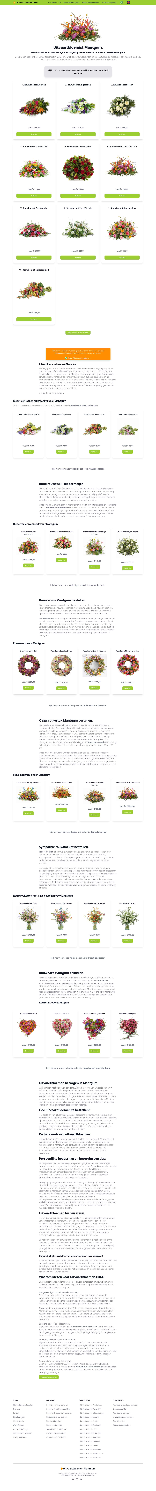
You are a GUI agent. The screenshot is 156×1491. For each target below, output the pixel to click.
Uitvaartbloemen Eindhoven (90, 1425)
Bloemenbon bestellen (121, 1425)
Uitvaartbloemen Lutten (89, 1445)
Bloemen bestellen (120, 1409)
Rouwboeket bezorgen (121, 1413)
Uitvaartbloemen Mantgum (78, 1468)
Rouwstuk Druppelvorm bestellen (59, 1413)
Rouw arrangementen (90, 2)
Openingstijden (19, 1417)
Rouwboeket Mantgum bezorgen (84, 405)
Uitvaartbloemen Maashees (90, 1457)
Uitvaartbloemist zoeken (23, 1405)
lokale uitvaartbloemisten (84, 1326)
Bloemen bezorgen (71, 2)
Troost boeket (46, 851)
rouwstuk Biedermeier (57, 507)
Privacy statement (20, 1437)
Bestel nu (34, 134)
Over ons (16, 1409)
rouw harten (89, 1068)
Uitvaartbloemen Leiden (89, 1429)
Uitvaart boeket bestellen (56, 1437)
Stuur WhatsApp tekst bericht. (78, 358)
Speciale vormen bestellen (56, 1429)
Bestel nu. (122, 134)
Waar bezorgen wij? (109, 2)
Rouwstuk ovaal (96, 742)
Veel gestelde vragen (21, 1429)
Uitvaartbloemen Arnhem (89, 1421)
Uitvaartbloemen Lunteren (90, 1441)
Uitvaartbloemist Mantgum (123, 1417)
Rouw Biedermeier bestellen (57, 1405)
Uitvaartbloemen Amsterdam (91, 1405)
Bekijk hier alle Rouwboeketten (78, 333)
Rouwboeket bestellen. (49, 1377)
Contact (16, 1413)
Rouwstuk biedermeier (95, 491)
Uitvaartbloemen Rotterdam (90, 1409)
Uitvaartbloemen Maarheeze (90, 1449)
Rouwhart (103, 980)
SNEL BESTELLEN (54, 2)
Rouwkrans (48, 618)
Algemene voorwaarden (22, 1433)
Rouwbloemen (118, 1421)
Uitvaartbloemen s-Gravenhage (91, 1413)
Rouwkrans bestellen (96, 705)
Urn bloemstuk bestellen (55, 1433)
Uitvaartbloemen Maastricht (90, 1437)
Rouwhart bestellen (53, 1421)
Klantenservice (18, 1421)
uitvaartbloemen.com (52, 1120)
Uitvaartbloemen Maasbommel (91, 1453)
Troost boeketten (96, 957)
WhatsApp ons (18, 1425)
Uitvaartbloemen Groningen (90, 1433)
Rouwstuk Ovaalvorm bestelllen (58, 1409)
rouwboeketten (96, 468)
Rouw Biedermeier (96, 585)
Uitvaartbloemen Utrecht (89, 1417)
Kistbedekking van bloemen (57, 1417)
